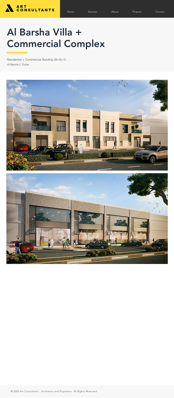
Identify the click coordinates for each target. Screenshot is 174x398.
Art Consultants (36, 8)
